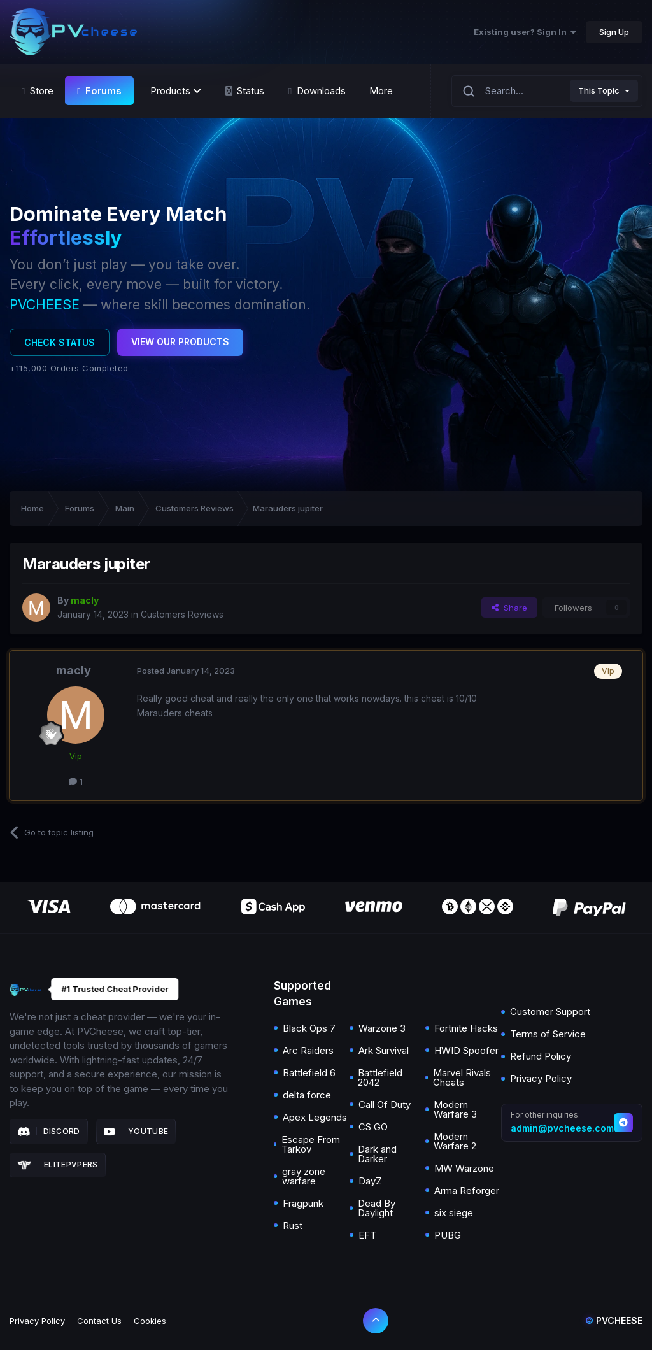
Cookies (150, 1321)
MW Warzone (464, 1168)
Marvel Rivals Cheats (462, 1077)
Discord (48, 1131)
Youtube (136, 1131)
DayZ (370, 1181)
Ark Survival (383, 1050)
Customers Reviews (182, 614)
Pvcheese (613, 1320)
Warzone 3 (382, 1028)
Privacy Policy (541, 1078)
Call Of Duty (384, 1104)
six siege (453, 1213)
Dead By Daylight (376, 1208)
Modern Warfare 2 (455, 1141)
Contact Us (99, 1321)
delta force (307, 1095)
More (381, 91)
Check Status (59, 342)
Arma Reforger (466, 1190)
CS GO (373, 1127)
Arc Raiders (308, 1050)
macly (73, 670)
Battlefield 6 (309, 1072)
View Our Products (180, 341)
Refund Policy (540, 1056)
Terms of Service (548, 1034)
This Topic (599, 90)
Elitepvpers (57, 1165)
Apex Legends (315, 1117)
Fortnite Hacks (466, 1028)
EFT (367, 1235)
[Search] (468, 91)
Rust (292, 1225)
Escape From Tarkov (310, 1144)
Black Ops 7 (309, 1028)
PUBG (447, 1235)
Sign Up (614, 32)
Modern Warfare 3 (455, 1109)
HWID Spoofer (466, 1050)
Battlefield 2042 (380, 1077)
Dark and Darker (377, 1153)
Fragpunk (303, 1203)
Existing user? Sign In (525, 32)
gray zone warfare (303, 1176)
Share (509, 607)
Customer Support (550, 1011)
